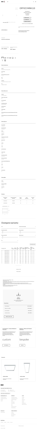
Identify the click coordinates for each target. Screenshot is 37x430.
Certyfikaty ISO (24, 403)
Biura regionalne (13, 414)
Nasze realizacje (3, 412)
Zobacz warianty (30, 23)
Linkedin (5, 422)
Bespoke (22, 345)
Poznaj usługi (26, 17)
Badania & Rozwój (24, 404)
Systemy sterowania (13, 406)
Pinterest (11, 422)
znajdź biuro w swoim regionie (5, 393)
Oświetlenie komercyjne (4, 398)
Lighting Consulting (13, 399)
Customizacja (26, 19)
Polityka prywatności (21, 425)
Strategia (23, 397)
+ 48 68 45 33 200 (13, 391)
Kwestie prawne (3, 425)
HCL (11, 404)
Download (12, 413)
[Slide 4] (13, 22)
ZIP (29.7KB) (29, 310)
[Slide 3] (11, 22)
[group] (9, 15)
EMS (11, 405)
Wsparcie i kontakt (27, 21)
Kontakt (12, 412)
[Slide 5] (14, 22)
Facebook (2, 422)
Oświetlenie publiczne (3, 397)
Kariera (23, 398)
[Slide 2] (9, 22)
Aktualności (23, 399)
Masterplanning (13, 407)
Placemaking (13, 403)
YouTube (8, 422)
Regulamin (12, 415)
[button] (16, 8)
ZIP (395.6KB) (29, 308)
